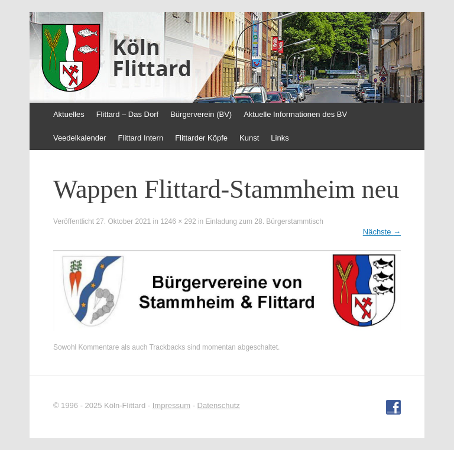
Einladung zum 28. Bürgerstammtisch (264, 221)
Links (279, 137)
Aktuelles (69, 114)
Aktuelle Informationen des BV (295, 114)
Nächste (382, 231)
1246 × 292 (178, 221)
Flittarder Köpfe (201, 137)
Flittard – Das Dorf (127, 114)
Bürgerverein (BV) (201, 114)
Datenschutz (218, 405)
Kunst (249, 137)
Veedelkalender (79, 137)
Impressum (171, 405)
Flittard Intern (141, 137)
